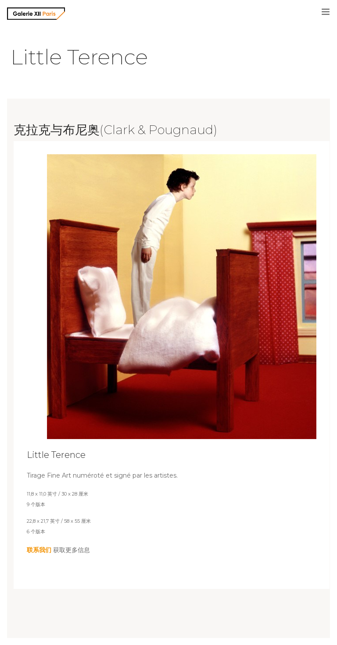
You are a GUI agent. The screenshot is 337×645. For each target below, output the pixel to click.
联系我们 (39, 550)
